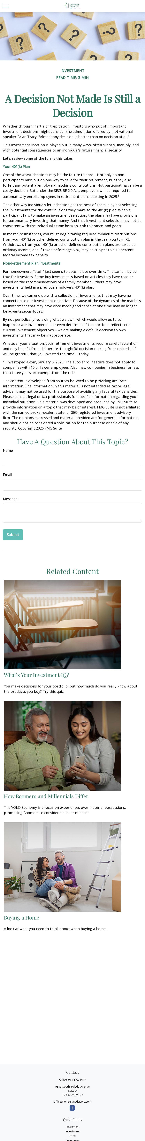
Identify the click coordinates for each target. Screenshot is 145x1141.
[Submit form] (13, 534)
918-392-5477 (77, 1079)
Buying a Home (21, 917)
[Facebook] (72, 1108)
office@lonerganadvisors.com (72, 1101)
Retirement (72, 1127)
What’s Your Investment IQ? (36, 674)
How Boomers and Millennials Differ (46, 796)
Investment (72, 1131)
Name (8, 450)
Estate (73, 1136)
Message (10, 498)
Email (7, 474)
